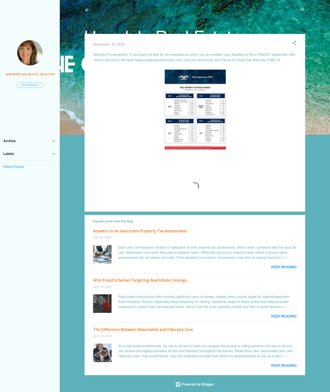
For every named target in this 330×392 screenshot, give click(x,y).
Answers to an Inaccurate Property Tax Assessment (139, 230)
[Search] (302, 10)
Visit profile (30, 85)
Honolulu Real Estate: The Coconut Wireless (134, 10)
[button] (294, 43)
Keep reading (284, 267)
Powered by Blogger (195, 384)
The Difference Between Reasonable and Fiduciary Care (143, 329)
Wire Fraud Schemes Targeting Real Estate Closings (140, 280)
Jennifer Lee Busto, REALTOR (29, 74)
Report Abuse (13, 166)
